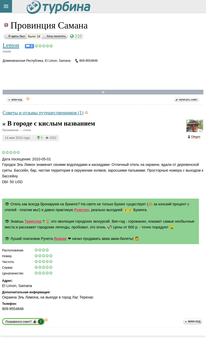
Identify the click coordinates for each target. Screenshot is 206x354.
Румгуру (81, 210)
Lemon (11, 45)
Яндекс (60, 239)
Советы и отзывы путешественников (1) (43, 112)
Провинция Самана (49, 25)
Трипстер (33, 221)
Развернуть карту (103, 92)
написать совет (188, 99)
